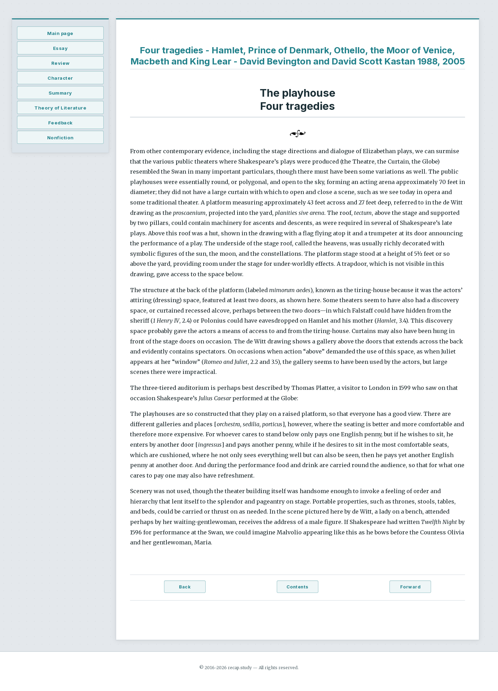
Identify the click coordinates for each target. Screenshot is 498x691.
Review (60, 63)
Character (60, 78)
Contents (297, 586)
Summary (60, 93)
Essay (60, 48)
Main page (60, 33)
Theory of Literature (60, 108)
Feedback (60, 122)
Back (184, 586)
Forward (410, 586)
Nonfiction (60, 137)
